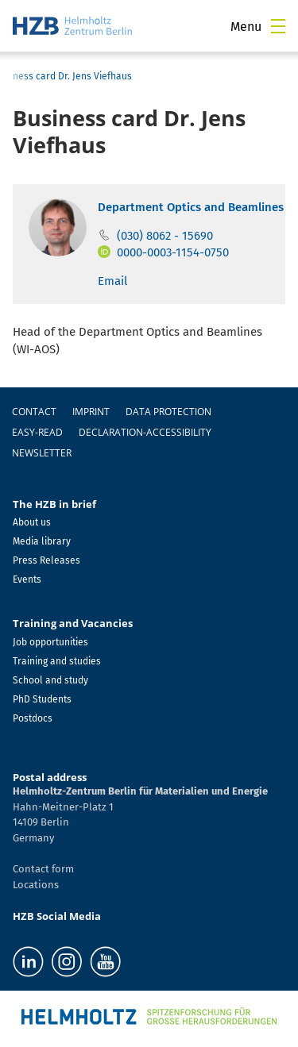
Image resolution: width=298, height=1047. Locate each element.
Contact (34, 411)
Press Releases (46, 560)
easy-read (37, 432)
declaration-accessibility (145, 432)
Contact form (43, 869)
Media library (42, 541)
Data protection (168, 411)
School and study (50, 680)
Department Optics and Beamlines (191, 207)
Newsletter (42, 453)
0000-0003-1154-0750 (173, 252)
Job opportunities (50, 642)
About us (32, 522)
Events (27, 579)
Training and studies (57, 661)
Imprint (91, 411)
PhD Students (42, 699)
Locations (36, 885)
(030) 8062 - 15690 (165, 236)
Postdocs (32, 718)
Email (112, 281)
